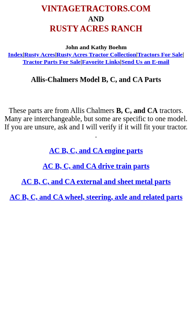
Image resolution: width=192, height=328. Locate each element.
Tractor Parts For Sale (52, 61)
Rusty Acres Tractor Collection (96, 54)
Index (15, 54)
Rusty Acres (39, 54)
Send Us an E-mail (145, 61)
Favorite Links (101, 61)
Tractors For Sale (160, 54)
